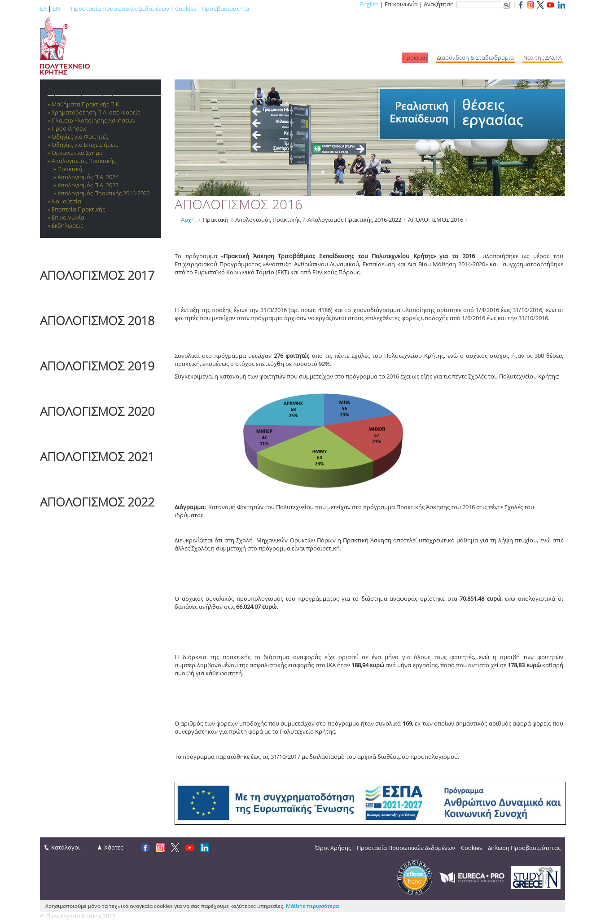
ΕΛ (43, 8)
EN (56, 8)
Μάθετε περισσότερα (312, 906)
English (369, 4)
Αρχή (188, 220)
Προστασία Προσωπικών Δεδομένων (120, 8)
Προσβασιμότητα (225, 8)
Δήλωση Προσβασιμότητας (524, 848)
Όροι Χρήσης (333, 848)
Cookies (185, 8)
